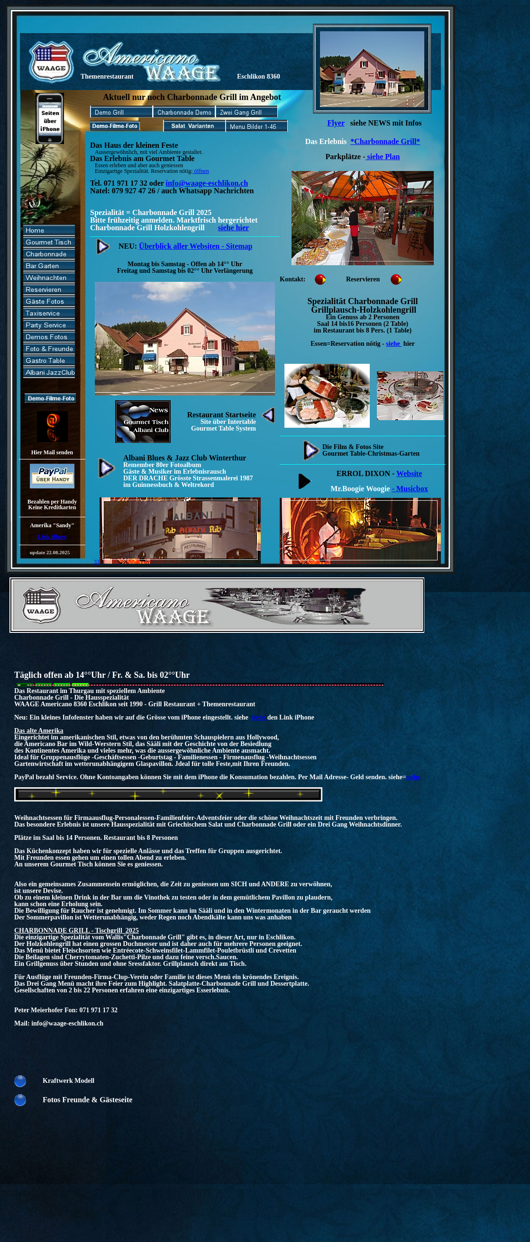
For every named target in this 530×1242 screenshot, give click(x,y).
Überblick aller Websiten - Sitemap (195, 246)
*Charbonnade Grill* (385, 141)
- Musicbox (410, 489)
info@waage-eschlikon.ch (207, 183)
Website (409, 473)
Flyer (336, 123)
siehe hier (233, 228)
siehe (394, 343)
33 (177, 561)
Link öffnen (52, 536)
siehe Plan (383, 157)
